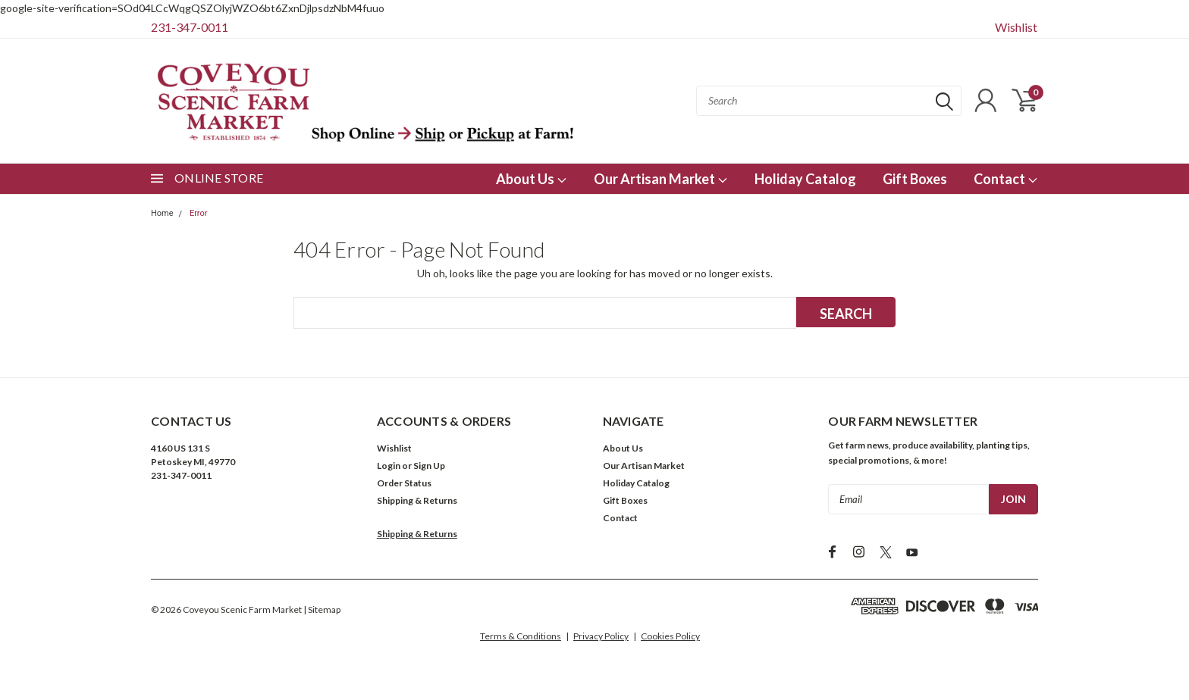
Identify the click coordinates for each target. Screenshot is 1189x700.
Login (388, 465)
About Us (531, 178)
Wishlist (1016, 27)
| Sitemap (321, 609)
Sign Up (429, 465)
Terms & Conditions (520, 636)
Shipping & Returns (417, 500)
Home (162, 213)
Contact (1006, 178)
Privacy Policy (601, 636)
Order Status (404, 483)
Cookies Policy (670, 636)
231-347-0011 (189, 27)
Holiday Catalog (805, 178)
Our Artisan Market (661, 178)
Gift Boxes (915, 178)
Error (199, 213)
